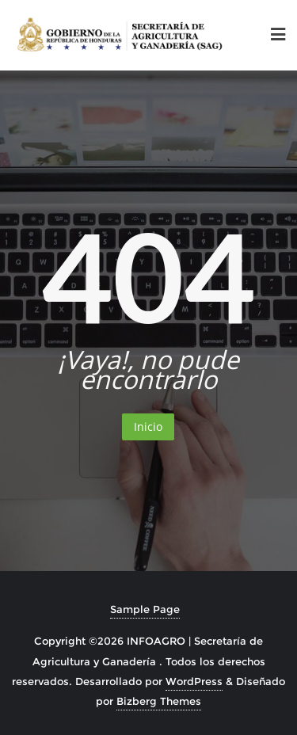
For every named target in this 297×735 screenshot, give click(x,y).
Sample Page (145, 609)
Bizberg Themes (158, 701)
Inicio (148, 426)
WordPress (194, 681)
